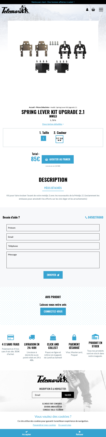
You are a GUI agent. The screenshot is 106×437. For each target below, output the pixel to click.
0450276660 (95, 217)
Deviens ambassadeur (53, 406)
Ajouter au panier (57, 159)
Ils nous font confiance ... (53, 403)
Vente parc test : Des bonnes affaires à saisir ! (53, 2)
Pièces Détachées (42, 107)
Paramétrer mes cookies (44, 425)
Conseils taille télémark (53, 409)
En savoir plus (64, 425)
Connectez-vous (53, 311)
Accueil (32, 107)
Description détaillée (53, 124)
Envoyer (53, 275)
